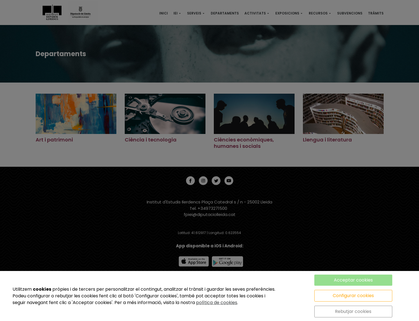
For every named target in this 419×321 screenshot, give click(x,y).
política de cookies (216, 302)
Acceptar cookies (353, 280)
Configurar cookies (353, 295)
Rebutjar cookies (353, 311)
